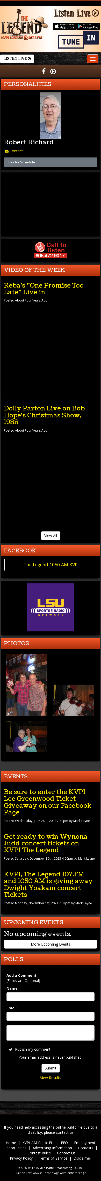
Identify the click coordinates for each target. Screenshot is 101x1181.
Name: (12, 988)
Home (11, 1142)
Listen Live (17, 58)
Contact (14, 150)
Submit (50, 1068)
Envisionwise (34, 1173)
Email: (12, 1007)
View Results (50, 1077)
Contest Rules (39, 1153)
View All (50, 535)
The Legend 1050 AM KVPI (51, 564)
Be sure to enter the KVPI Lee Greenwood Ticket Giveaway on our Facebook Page (47, 802)
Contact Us (66, 1153)
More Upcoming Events (50, 944)
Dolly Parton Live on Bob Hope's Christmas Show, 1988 (44, 415)
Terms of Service (53, 1158)
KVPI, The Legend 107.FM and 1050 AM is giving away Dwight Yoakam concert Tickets (48, 884)
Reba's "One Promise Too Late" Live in (44, 289)
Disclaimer (82, 1158)
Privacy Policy (21, 1158)
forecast (50, 231)
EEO (64, 1142)
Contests (85, 1147)
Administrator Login (73, 1173)
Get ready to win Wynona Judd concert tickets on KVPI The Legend (46, 843)
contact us (65, 1132)
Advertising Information (52, 1147)
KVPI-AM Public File (38, 1142)
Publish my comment (29, 1049)
